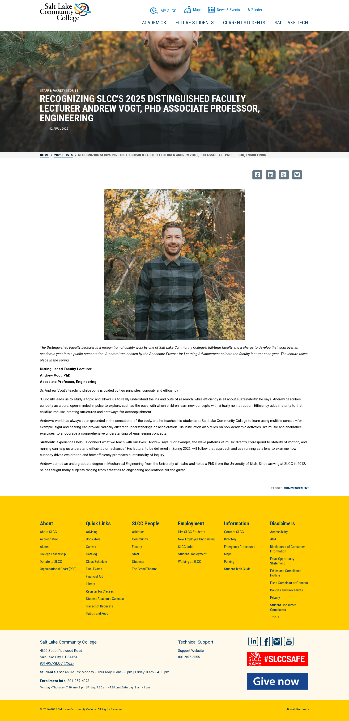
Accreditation (49, 539)
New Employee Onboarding (196, 539)
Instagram (277, 641)
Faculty (137, 547)
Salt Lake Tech (291, 22)
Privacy (275, 598)
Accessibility (279, 532)
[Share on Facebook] (257, 174)
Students (138, 562)
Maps (228, 554)
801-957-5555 (189, 657)
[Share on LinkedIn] (271, 174)
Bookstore (93, 539)
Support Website (191, 651)
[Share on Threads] (284, 174)
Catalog (91, 554)
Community (140, 539)
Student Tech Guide (237, 569)
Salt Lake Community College (65, 12)
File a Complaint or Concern (289, 583)
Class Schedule (96, 562)
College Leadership (53, 554)
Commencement (296, 488)
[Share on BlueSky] (297, 174)
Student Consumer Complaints (283, 607)
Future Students (194, 22)
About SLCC (48, 532)
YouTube (289, 641)
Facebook (265, 641)
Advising (92, 532)
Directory (230, 539)
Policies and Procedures (286, 590)
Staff (135, 554)
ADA (273, 539)
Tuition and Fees (97, 613)
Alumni (44, 547)
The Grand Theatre (144, 569)
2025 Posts (63, 155)
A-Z (255, 9)
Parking (229, 562)
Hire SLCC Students (191, 532)
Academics (154, 22)
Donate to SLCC (51, 562)
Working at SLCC (189, 562)
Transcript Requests (99, 606)
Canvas (91, 547)
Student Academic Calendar (105, 599)
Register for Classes (100, 591)
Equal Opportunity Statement (282, 561)
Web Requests (299, 709)
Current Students (244, 22)
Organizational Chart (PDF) (58, 569)
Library (90, 584)
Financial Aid (94, 576)
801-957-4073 (78, 681)
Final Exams (94, 569)
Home (44, 155)
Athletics (138, 532)
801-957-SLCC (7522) (57, 663)
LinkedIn (253, 641)
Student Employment (192, 554)
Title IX (274, 617)
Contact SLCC (234, 532)
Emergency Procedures (239, 547)
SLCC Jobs (185, 547)
